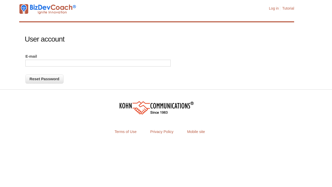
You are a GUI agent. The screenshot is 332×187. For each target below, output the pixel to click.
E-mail (31, 56)
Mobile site (196, 132)
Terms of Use (126, 132)
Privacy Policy (162, 132)
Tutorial (288, 8)
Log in (274, 8)
